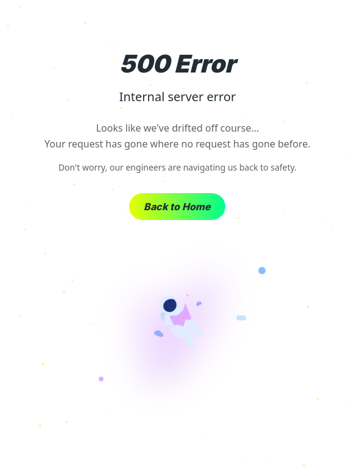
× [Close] (336, 24)
